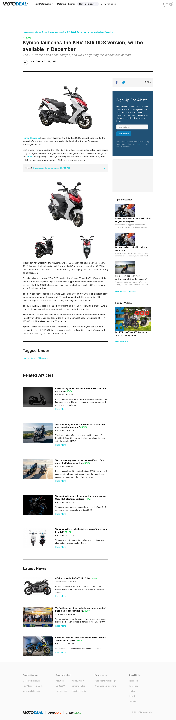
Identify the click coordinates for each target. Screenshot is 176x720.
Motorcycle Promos (66, 4)
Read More (60, 409)
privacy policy (139, 144)
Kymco (26, 358)
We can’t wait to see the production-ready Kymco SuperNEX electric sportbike (80, 497)
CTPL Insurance (108, 4)
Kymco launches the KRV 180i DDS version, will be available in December (80, 32)
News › (45, 32)
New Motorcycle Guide (33, 686)
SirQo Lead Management (105, 686)
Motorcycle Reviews (31, 691)
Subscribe (124, 133)
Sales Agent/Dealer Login (105, 681)
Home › (26, 32)
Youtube (132, 701)
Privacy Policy (78, 681)
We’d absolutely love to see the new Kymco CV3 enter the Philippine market (79, 461)
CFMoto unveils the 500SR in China (72, 578)
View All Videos (121, 341)
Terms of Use (61, 691)
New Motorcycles (44, 4)
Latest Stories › (35, 32)
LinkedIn (132, 696)
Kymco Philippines (31, 138)
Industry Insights (79, 691)
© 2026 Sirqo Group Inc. (142, 712)
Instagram (133, 686)
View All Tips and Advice (125, 292)
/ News (27, 37)
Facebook (133, 681)
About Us (60, 681)
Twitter (132, 691)
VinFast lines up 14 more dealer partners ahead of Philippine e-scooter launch (80, 609)
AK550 (30, 156)
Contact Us (61, 686)
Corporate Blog (78, 686)
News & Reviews (88, 4)
